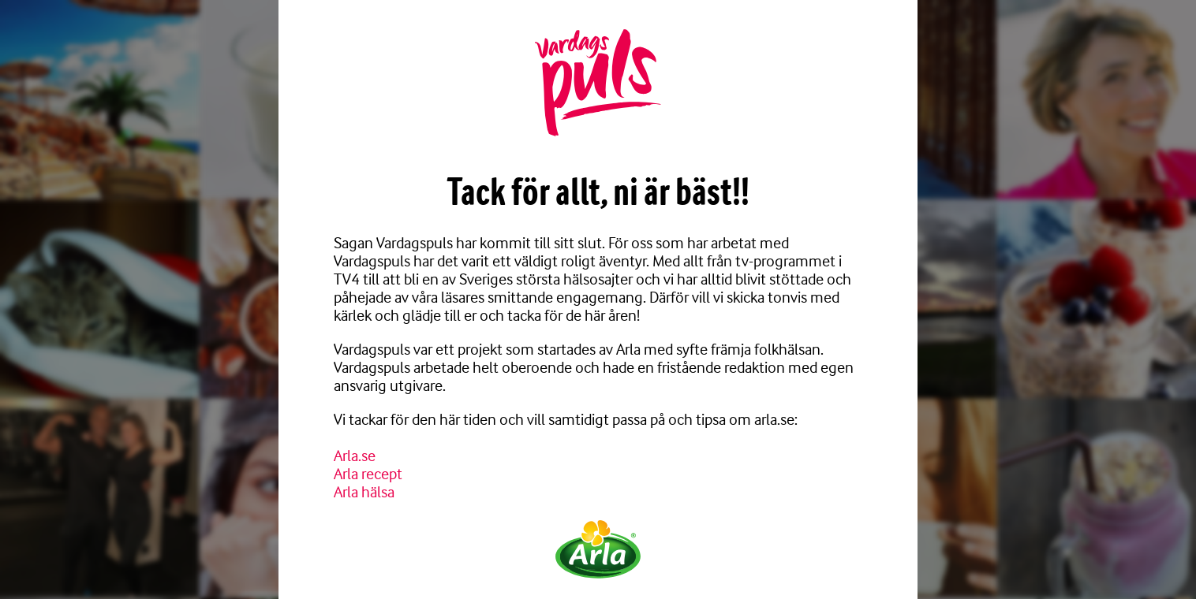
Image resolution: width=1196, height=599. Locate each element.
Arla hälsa (364, 492)
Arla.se (355, 456)
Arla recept (368, 474)
